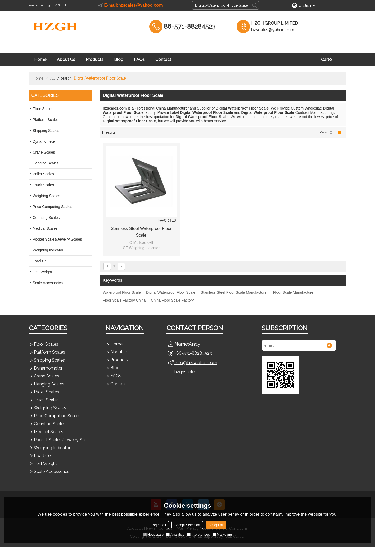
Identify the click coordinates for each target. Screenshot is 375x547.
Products (94, 59)
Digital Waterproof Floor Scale (170, 292)
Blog (118, 59)
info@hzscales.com (195, 362)
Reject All (159, 525)
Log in (49, 5)
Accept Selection (187, 525)
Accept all (216, 525)
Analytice (175, 534)
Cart (326, 59)
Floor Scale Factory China (124, 300)
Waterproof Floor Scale (122, 292)
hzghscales (185, 371)
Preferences (198, 534)
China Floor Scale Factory (172, 300)
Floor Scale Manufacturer (294, 292)
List (332, 132)
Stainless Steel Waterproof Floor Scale (141, 231)
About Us (66, 59)
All (52, 78)
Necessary (153, 534)
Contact (163, 59)
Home (40, 59)
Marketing (222, 534)
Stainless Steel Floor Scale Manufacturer (234, 292)
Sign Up (63, 5)
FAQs (139, 59)
